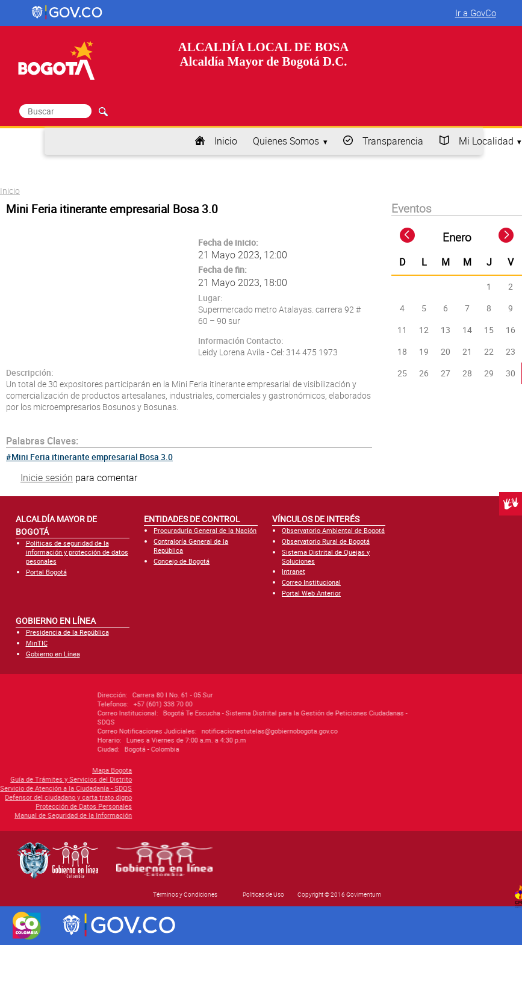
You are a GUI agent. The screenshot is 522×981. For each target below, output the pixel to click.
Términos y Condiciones (185, 894)
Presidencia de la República (67, 632)
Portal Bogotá (46, 571)
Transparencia (392, 141)
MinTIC (37, 642)
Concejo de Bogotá (182, 560)
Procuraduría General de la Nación (205, 530)
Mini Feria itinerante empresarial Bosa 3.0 (92, 456)
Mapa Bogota (53, 769)
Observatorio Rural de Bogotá (326, 541)
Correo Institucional (311, 582)
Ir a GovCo (475, 13)
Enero (457, 237)
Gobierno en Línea (53, 653)
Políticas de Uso (263, 894)
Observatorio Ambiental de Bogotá (333, 530)
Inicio (225, 141)
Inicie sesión (46, 477)
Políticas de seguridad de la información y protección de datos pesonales (77, 551)
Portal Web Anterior (311, 592)
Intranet (293, 571)
